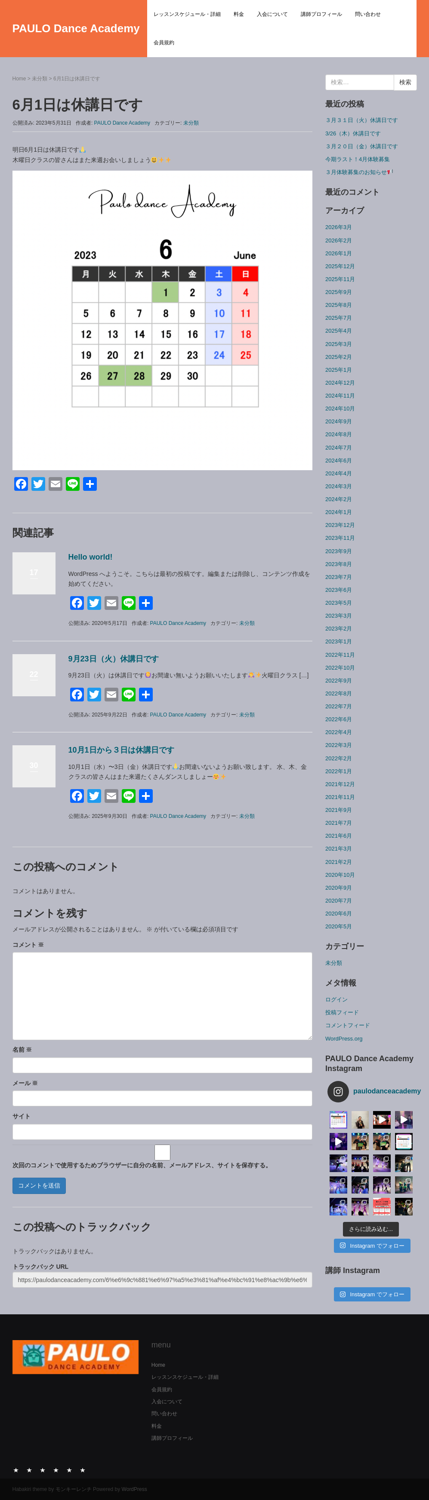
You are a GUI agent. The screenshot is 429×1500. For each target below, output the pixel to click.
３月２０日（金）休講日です (361, 146)
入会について (272, 14)
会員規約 (164, 43)
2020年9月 (338, 888)
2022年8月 (338, 693)
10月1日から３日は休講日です (121, 750)
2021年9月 (338, 810)
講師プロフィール (321, 14)
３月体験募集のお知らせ (359, 172)
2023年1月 (338, 641)
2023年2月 (338, 628)
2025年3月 (338, 344)
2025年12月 (340, 266)
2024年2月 (338, 499)
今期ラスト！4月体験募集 (357, 159)
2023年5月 (338, 603)
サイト (21, 1116)
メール (25, 1083)
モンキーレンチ (74, 1489)
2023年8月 (338, 564)
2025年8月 (338, 305)
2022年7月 (338, 706)
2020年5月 (338, 926)
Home (19, 79)
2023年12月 (340, 525)
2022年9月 (338, 680)
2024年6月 (338, 460)
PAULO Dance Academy (76, 28)
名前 (22, 1049)
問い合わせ (368, 14)
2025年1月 (338, 370)
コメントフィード (347, 1025)
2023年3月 (338, 615)
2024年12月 (340, 383)
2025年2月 (338, 357)
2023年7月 (338, 577)
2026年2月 (338, 240)
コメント (28, 944)
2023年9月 (338, 551)
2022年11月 (340, 655)
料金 (239, 14)
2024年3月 (338, 486)
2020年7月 (338, 900)
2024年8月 (338, 434)
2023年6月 (338, 590)
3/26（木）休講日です (353, 133)
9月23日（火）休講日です (113, 659)
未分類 (39, 79)
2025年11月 (340, 279)
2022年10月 (340, 667)
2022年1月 (338, 771)
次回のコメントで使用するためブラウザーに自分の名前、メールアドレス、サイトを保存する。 (142, 1165)
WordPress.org (344, 1038)
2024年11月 (340, 395)
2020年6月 (338, 913)
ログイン (336, 999)
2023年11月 (340, 538)
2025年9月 (338, 292)
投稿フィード (342, 1012)
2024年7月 (338, 447)
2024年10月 (340, 408)
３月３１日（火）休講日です (361, 120)
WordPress (134, 1489)
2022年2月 (338, 758)
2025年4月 (338, 331)
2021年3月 (338, 848)
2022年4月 (338, 732)
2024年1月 (338, 512)
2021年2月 (338, 862)
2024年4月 (338, 473)
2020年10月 (340, 875)
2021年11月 (340, 797)
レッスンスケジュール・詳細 (187, 14)
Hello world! (90, 557)
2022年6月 (338, 719)
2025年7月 (338, 318)
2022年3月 (338, 745)
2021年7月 (338, 823)
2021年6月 (338, 836)
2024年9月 (338, 421)
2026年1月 (338, 253)
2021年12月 (340, 784)
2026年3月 (338, 227)
